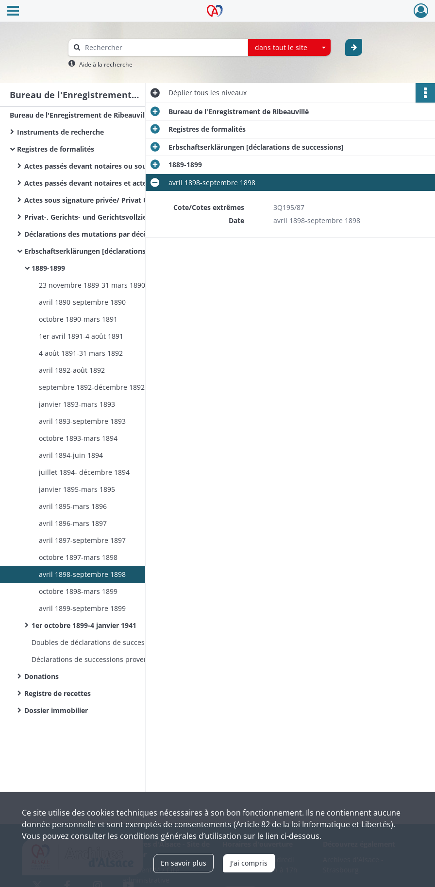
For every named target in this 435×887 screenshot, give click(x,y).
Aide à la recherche (106, 64)
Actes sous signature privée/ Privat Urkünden (100, 200)
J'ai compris (249, 863)
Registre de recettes (57, 693)
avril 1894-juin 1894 (71, 455)
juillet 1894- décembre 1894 (84, 472)
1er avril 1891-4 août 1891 (81, 336)
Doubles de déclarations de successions (97, 642)
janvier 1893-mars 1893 (77, 404)
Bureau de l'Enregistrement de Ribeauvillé (80, 115)
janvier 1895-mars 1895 (77, 489)
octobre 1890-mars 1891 (78, 319)
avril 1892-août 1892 (72, 370)
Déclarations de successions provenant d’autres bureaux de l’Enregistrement (129, 659)
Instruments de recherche (60, 132)
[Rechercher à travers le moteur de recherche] (163, 47)
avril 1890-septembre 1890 (82, 302)
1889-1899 (48, 268)
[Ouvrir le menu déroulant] (13, 11)
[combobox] (289, 47)
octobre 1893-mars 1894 (78, 438)
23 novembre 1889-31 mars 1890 (92, 285)
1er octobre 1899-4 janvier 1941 (84, 625)
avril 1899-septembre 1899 (82, 608)
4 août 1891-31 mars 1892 (81, 353)
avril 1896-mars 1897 (73, 523)
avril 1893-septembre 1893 (82, 421)
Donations (41, 676)
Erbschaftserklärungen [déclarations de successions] (112, 251)
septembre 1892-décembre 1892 (92, 387)
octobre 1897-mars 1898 (78, 557)
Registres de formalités (55, 149)
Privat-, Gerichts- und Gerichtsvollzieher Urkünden (109, 217)
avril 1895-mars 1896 (73, 506)
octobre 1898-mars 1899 (78, 591)
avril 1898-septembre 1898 (82, 574)
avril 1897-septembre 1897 (82, 540)
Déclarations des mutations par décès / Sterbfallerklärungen (121, 234)
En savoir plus (183, 863)
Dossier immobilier (56, 710)
